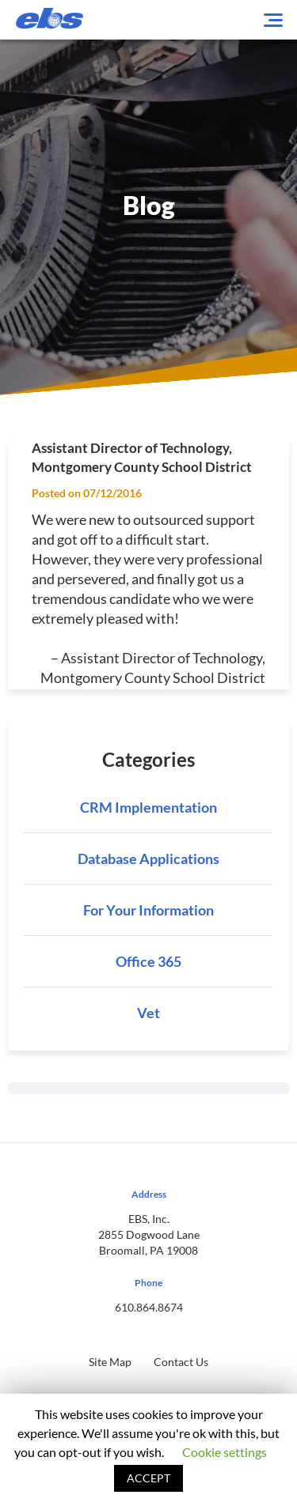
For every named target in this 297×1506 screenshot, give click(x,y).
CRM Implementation (148, 807)
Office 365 (148, 961)
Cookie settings (224, 1451)
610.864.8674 (149, 1307)
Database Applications (148, 858)
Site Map (110, 1361)
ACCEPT (148, 1478)
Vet (148, 1012)
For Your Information (148, 910)
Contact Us (181, 1361)
